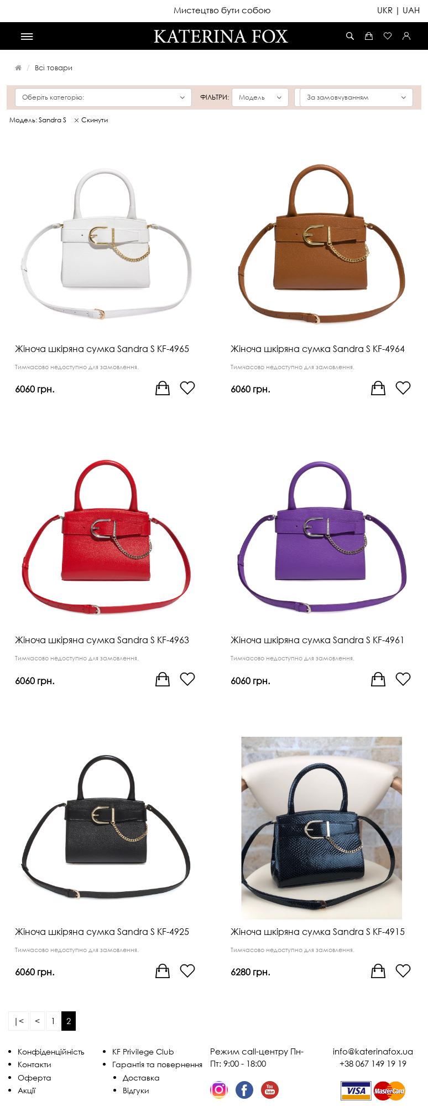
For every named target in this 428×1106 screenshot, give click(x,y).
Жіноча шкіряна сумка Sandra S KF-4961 (318, 639)
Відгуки (136, 1090)
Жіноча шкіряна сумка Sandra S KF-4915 (318, 931)
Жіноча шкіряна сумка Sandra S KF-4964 (318, 348)
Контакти (34, 1064)
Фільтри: (214, 97)
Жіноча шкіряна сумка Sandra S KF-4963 (102, 639)
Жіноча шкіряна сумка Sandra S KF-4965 (102, 348)
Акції (26, 1090)
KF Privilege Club (143, 1051)
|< (18, 1021)
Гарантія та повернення (157, 1064)
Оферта (34, 1077)
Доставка (141, 1077)
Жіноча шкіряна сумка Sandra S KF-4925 (102, 931)
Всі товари (53, 67)
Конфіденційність (51, 1051)
